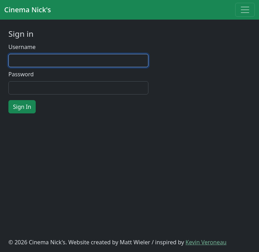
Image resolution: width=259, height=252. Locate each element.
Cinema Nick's (27, 9)
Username (22, 47)
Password (21, 74)
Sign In (22, 107)
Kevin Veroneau (206, 242)
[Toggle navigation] (245, 10)
